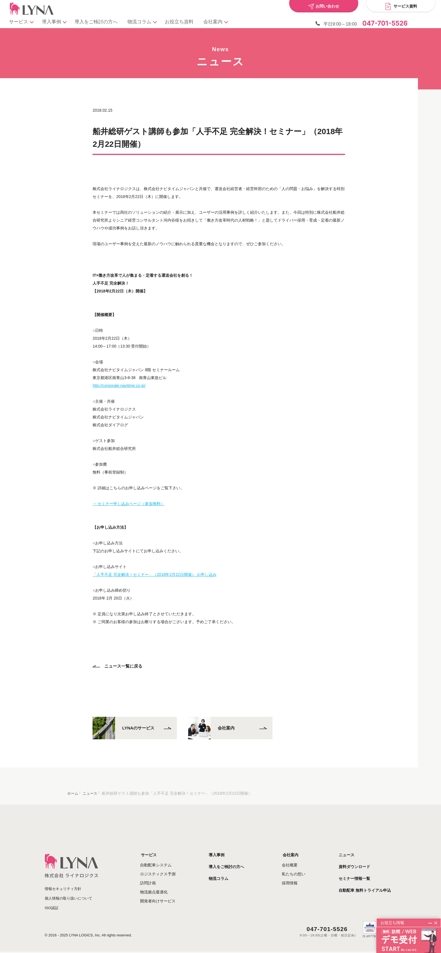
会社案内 (223, 23)
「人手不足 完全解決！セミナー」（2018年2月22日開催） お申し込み (156, 569)
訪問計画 (160, 877)
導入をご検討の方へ (101, 23)
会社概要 (296, 859)
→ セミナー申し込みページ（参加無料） (130, 498)
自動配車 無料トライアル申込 (370, 884)
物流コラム (147, 23)
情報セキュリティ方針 (64, 883)
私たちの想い (300, 868)
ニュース (352, 849)
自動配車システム (168, 859)
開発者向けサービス (170, 895)
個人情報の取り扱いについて (70, 892)
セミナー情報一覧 (359, 873)
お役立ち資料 (187, 23)
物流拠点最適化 (166, 886)
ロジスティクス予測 (170, 868)
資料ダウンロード (359, 861)
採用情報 (296, 877)
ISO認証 (52, 901)
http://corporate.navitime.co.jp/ (120, 380)
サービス (22, 23)
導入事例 (56, 23)
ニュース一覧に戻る (119, 660)
